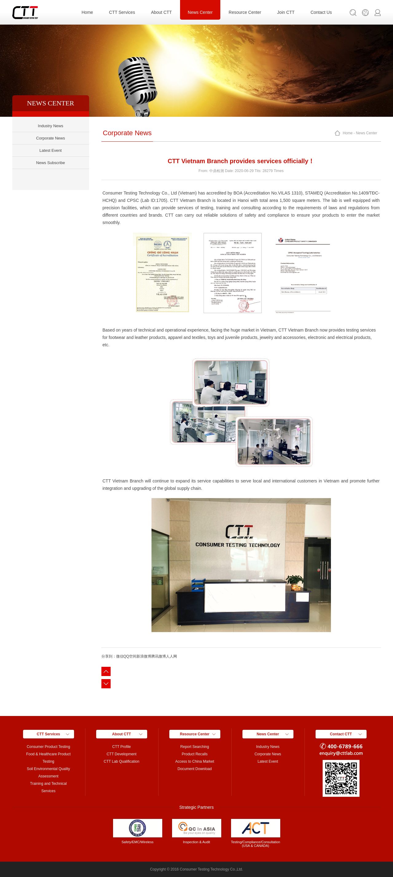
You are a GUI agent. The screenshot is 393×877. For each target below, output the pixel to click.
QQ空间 (130, 656)
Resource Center (245, 12)
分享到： (108, 656)
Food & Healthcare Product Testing (48, 758)
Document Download (195, 769)
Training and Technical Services (48, 787)
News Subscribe (50, 162)
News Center (200, 12)
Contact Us (321, 12)
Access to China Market (194, 761)
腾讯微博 (158, 656)
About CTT (161, 12)
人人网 (171, 656)
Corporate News (50, 138)
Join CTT (286, 12)
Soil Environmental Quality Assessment (48, 772)
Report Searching (194, 747)
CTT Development (121, 754)
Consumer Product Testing (48, 747)
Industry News (50, 126)
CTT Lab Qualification (122, 761)
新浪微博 (143, 656)
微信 (120, 656)
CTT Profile (121, 747)
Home (87, 12)
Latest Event (50, 150)
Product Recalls (194, 754)
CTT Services (122, 12)
